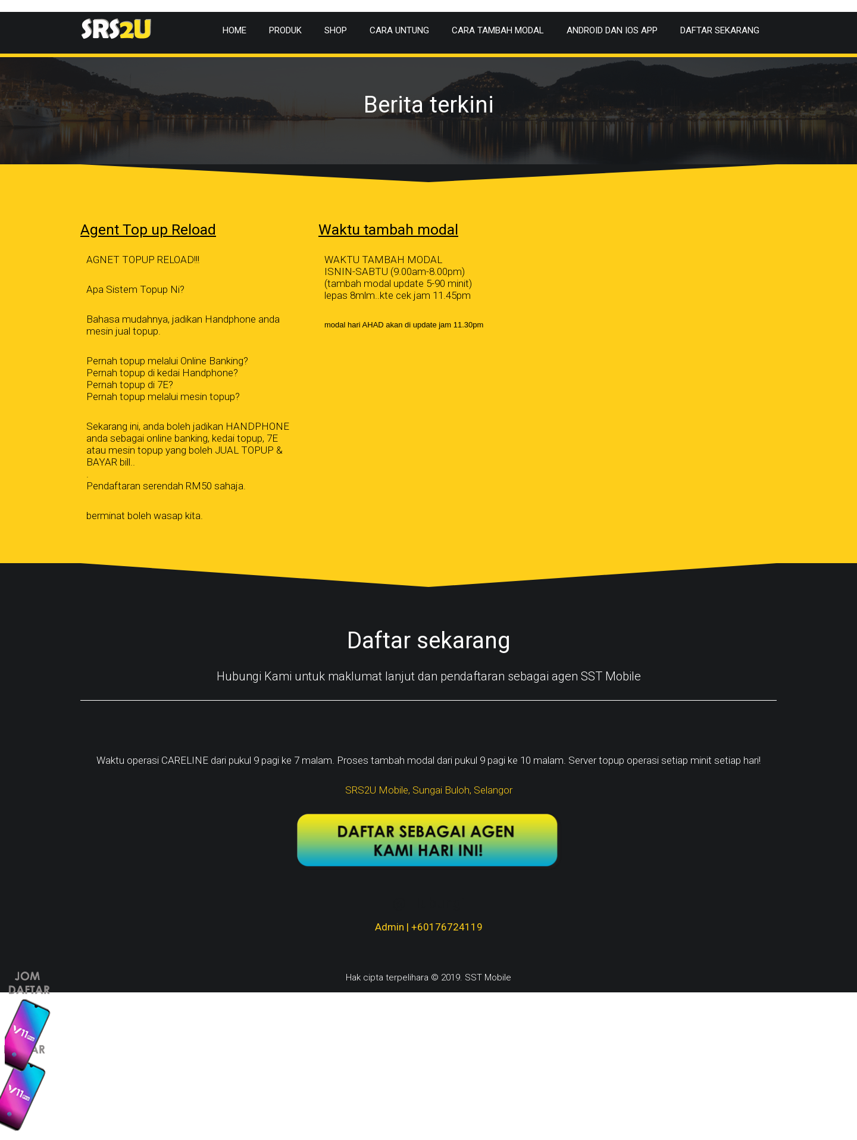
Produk (285, 30)
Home (234, 30)
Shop (335, 30)
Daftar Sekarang (719, 30)
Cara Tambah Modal (498, 30)
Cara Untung (399, 30)
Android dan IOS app (612, 30)
